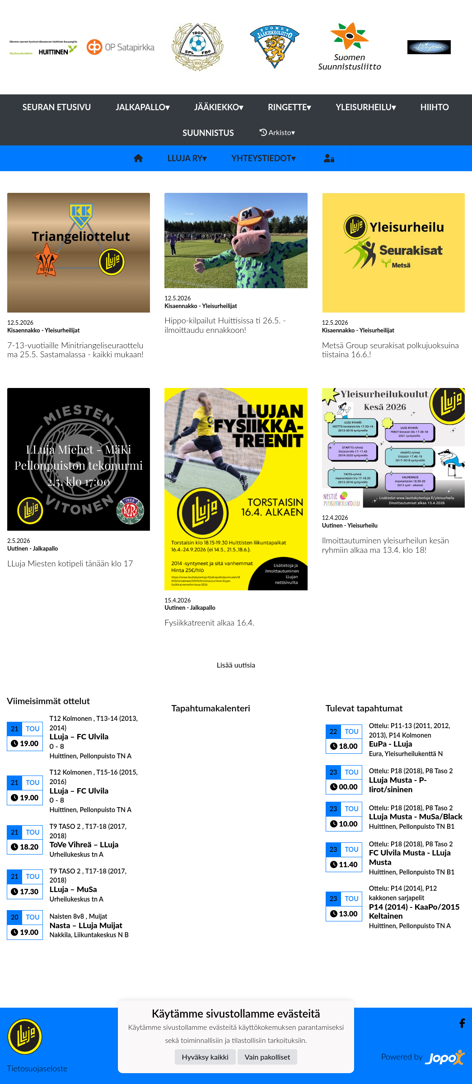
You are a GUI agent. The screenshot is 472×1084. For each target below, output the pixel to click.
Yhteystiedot (263, 158)
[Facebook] (458, 1023)
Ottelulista (29, 955)
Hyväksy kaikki (205, 1056)
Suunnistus (208, 133)
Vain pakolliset (267, 1056)
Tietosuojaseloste (37, 1068)
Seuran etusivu (57, 107)
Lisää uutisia (236, 664)
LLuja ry (187, 158)
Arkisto (277, 132)
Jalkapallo (142, 107)
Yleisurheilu (365, 107)
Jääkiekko (218, 107)
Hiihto (435, 107)
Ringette (289, 107)
